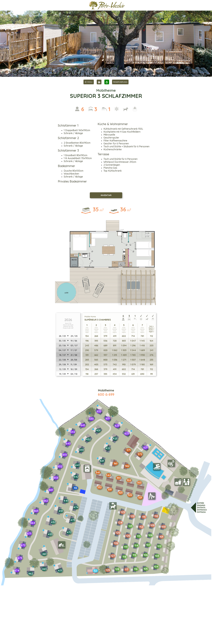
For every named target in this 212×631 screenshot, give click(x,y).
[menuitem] (89, 82)
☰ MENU (88, 82)
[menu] (89, 82)
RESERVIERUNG (120, 82)
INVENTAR (106, 195)
